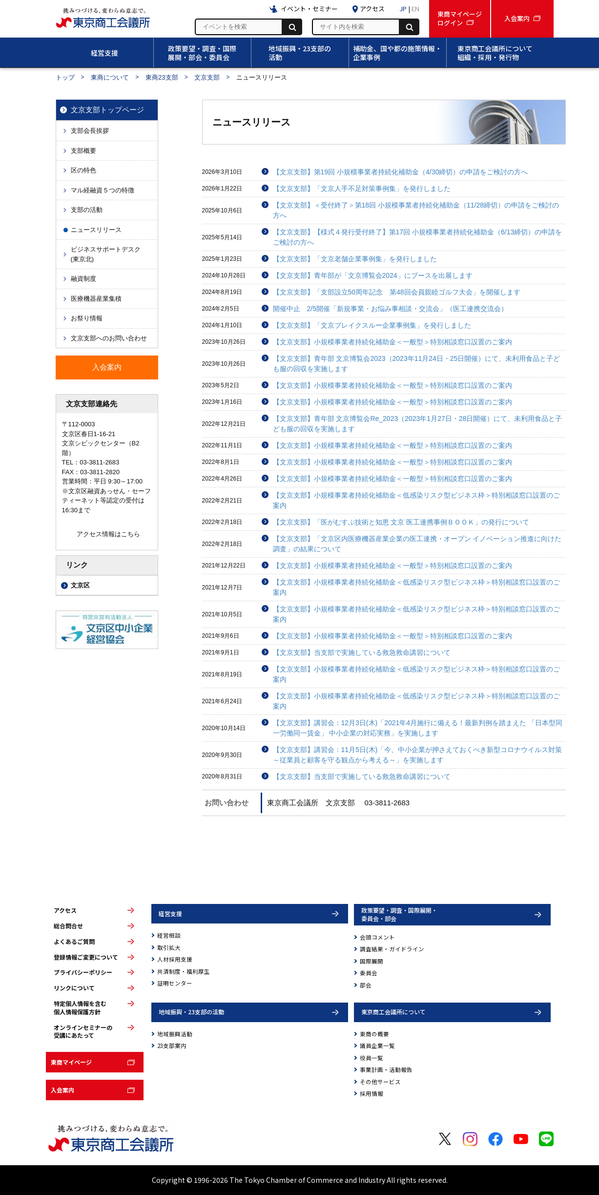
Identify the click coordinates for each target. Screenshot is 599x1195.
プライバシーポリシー (83, 972)
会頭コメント (377, 937)
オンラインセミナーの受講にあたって (83, 1032)
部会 (366, 985)
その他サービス (380, 1082)
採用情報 (371, 1093)
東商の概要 (374, 1034)
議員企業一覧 (377, 1045)
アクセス (65, 910)
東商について (110, 77)
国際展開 (371, 961)
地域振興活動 (174, 1034)
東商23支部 (161, 77)
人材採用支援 (174, 959)
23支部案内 (171, 1045)
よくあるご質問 (74, 941)
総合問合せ (68, 926)
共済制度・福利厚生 (183, 971)
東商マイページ (71, 1062)
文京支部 (207, 77)
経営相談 (169, 935)
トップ (65, 77)
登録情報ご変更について (86, 957)
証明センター (174, 983)
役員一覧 (371, 1058)
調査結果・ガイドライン (392, 949)
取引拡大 (169, 947)
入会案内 (62, 1090)
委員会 (368, 973)
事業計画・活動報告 (386, 1069)
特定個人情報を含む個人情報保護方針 (80, 1008)
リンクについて (74, 988)
